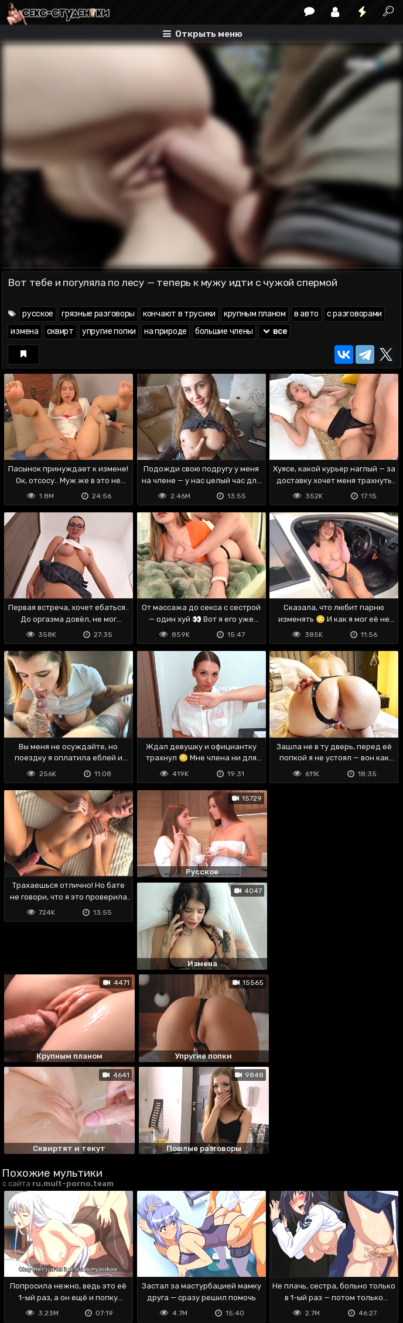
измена (24, 331)
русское (37, 314)
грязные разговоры (98, 314)
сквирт (60, 331)
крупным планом (255, 314)
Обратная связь (124, 1267)
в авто (306, 314)
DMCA (20, 1267)
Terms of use (62, 1267)
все (274, 331)
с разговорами (354, 314)
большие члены (224, 331)
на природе (165, 331)
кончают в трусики (179, 314)
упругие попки (109, 331)
